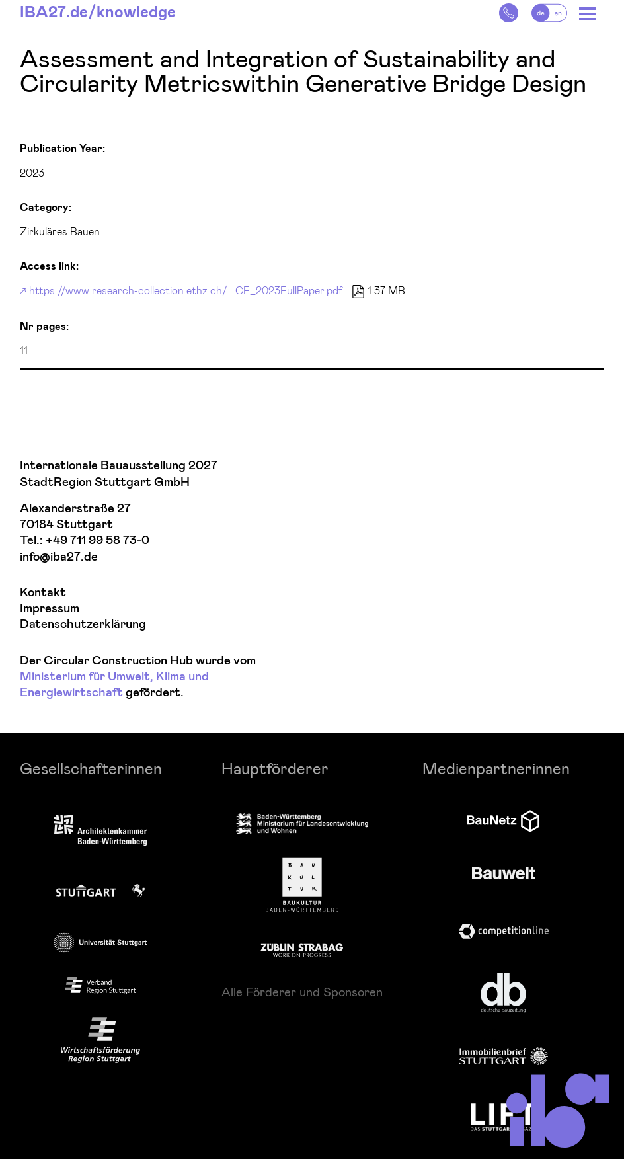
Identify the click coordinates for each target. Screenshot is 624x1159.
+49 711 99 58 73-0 (97, 540)
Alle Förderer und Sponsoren (302, 991)
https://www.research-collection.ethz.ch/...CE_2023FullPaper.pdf (185, 290)
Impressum (49, 608)
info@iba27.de (59, 557)
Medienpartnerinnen (496, 768)
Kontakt (43, 592)
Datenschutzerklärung (83, 624)
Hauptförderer (275, 768)
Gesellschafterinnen (91, 768)
